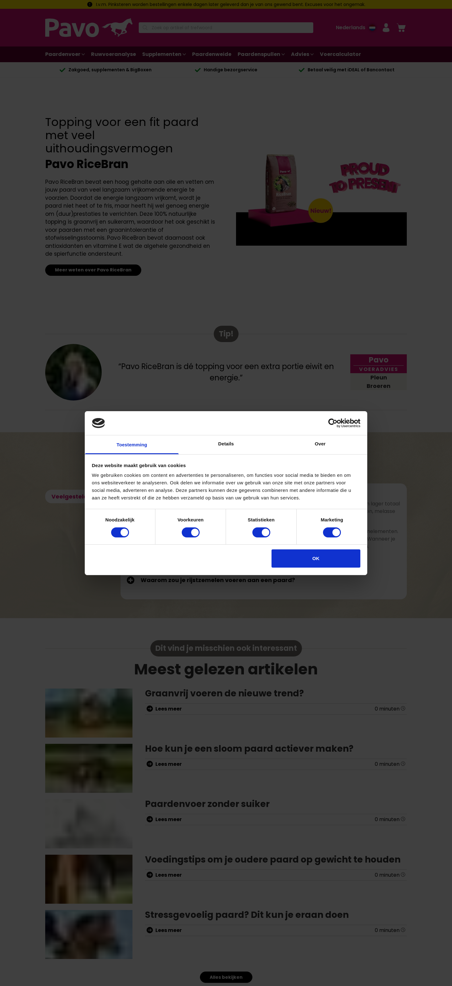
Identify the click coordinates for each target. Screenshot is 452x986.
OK (316, 558)
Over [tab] (320, 443)
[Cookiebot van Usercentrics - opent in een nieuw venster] (332, 423)
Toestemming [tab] (131, 444)
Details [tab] (226, 443)
